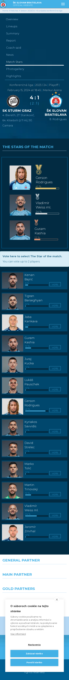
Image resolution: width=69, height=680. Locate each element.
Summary (12, 33)
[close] (56, 599)
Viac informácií (18, 634)
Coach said (13, 47)
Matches (14, 10)
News (9, 54)
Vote (55, 284)
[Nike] (34, 570)
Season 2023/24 (27, 10)
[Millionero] (52, 584)
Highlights (13, 76)
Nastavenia (34, 645)
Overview (12, 19)
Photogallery (15, 69)
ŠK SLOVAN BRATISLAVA (27, 4)
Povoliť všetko (34, 662)
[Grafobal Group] (52, 598)
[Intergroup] (17, 598)
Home (5, 10)
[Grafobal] (17, 584)
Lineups (11, 26)
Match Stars (14, 61)
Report (11, 40)
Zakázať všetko (34, 653)
